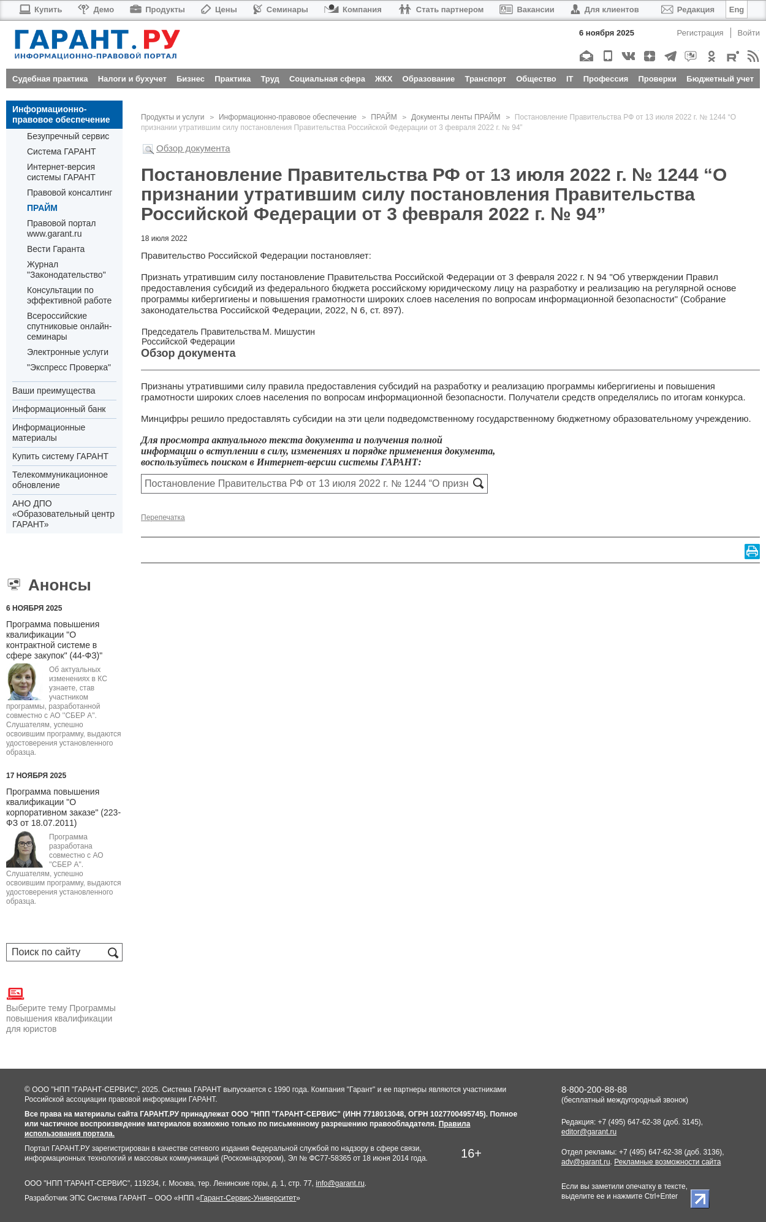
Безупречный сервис (68, 136)
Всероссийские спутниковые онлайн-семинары (69, 326)
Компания (353, 9)
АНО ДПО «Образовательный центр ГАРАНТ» (63, 513)
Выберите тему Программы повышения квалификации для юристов (61, 1009)
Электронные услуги (67, 352)
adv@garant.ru (585, 1162)
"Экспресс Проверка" (69, 367)
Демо (96, 9)
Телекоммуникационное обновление (60, 480)
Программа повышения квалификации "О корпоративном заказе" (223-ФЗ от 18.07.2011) (63, 807)
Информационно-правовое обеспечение (61, 114)
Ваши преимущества (53, 390)
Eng (737, 9)
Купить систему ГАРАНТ (60, 456)
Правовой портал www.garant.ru (61, 228)
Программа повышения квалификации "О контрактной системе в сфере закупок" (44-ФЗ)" (54, 639)
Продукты (157, 9)
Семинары (280, 9)
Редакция (688, 9)
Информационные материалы (48, 432)
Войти (749, 32)
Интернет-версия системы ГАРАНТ (61, 172)
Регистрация (700, 32)
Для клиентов (605, 9)
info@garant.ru (340, 1183)
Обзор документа (193, 148)
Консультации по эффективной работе (69, 295)
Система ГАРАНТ (61, 151)
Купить (40, 9)
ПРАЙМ (42, 208)
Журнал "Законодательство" (66, 269)
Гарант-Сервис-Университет (248, 1198)
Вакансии (526, 9)
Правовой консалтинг (69, 192)
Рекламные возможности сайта (667, 1162)
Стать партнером (441, 9)
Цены (219, 9)
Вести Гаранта (56, 249)
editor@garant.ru (588, 1132)
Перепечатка (163, 517)
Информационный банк (59, 409)
